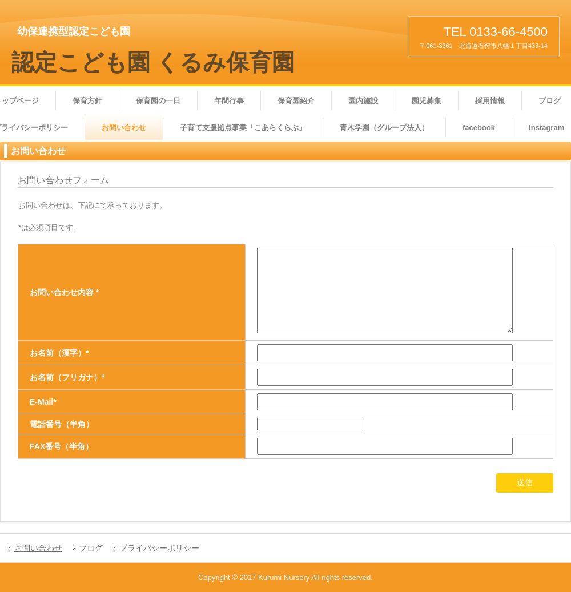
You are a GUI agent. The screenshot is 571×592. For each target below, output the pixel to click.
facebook (479, 127)
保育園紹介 (296, 100)
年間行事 (229, 100)
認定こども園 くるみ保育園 (153, 62)
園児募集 (426, 100)
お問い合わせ (124, 127)
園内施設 (363, 100)
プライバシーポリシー (159, 548)
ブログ (91, 548)
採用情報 (490, 100)
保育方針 (87, 100)
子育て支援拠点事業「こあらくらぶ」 (243, 127)
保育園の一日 (158, 100)
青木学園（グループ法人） (384, 127)
